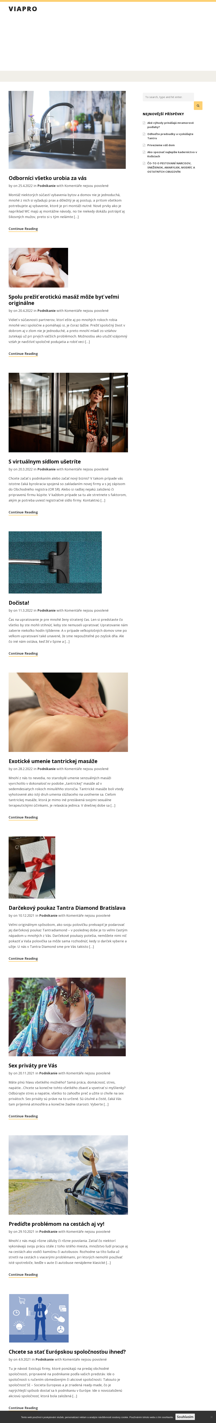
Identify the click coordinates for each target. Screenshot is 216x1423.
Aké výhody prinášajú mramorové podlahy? (170, 125)
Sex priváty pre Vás (33, 1065)
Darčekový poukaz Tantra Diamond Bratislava (67, 907)
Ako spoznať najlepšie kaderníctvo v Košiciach (172, 154)
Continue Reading (23, 228)
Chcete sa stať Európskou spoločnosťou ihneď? (67, 1351)
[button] (198, 105)
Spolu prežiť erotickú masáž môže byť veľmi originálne (64, 299)
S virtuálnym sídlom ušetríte (45, 461)
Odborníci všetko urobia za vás (48, 177)
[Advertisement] (108, 43)
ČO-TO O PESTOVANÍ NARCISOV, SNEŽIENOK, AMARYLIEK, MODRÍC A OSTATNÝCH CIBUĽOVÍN (171, 167)
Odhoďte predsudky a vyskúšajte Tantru (170, 136)
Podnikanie (46, 185)
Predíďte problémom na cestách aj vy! (56, 1223)
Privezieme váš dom (161, 145)
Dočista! (19, 602)
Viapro (23, 9)
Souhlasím (185, 1417)
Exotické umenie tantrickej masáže (53, 761)
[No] (211, 1417)
